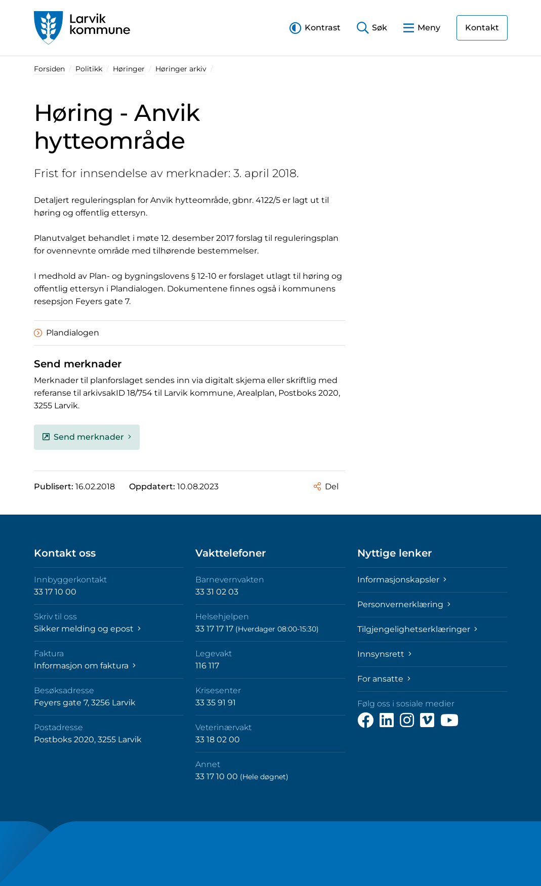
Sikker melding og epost (87, 629)
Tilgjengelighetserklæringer (417, 629)
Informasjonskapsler (401, 579)
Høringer (129, 68)
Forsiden (49, 68)
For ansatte (383, 679)
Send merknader (87, 437)
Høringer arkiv (180, 68)
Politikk (88, 68)
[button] (315, 27)
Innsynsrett (384, 654)
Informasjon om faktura (85, 665)
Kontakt (482, 27)
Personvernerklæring (403, 604)
